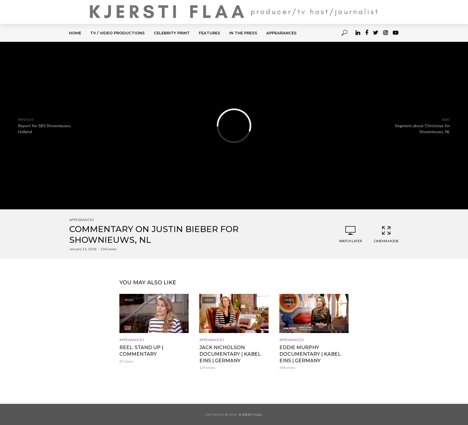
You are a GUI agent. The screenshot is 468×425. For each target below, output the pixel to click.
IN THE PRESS (243, 32)
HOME (75, 32)
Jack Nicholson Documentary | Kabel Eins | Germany (230, 354)
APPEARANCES (281, 32)
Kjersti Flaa (250, 414)
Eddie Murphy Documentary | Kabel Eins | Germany (310, 354)
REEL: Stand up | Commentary (141, 351)
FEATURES (209, 32)
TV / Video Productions (117, 32)
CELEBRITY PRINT (172, 32)
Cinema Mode (386, 234)
